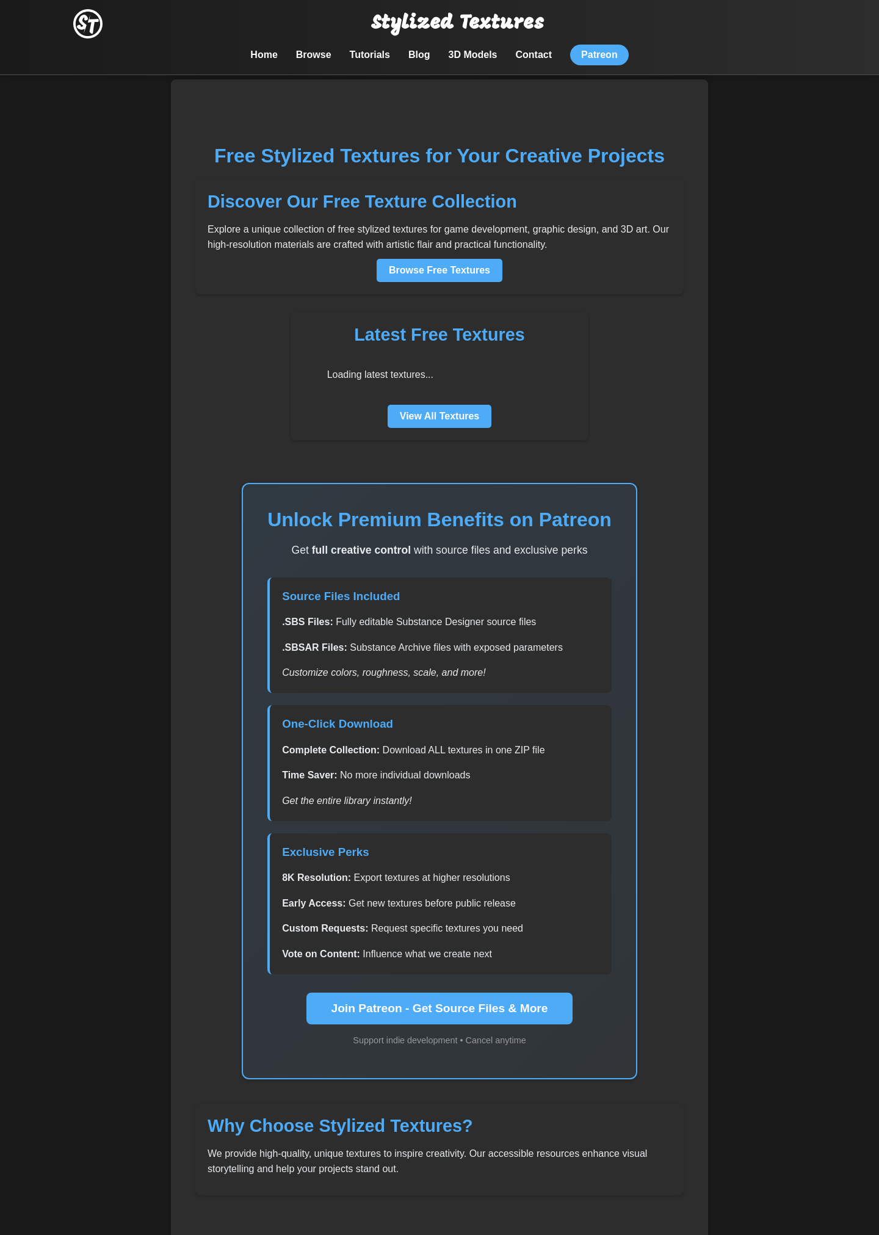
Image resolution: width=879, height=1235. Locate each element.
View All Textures (439, 416)
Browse (313, 54)
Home (263, 54)
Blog (419, 54)
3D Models (473, 54)
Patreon (599, 54)
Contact (534, 54)
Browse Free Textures (439, 270)
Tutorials (370, 54)
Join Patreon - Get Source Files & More (439, 1008)
